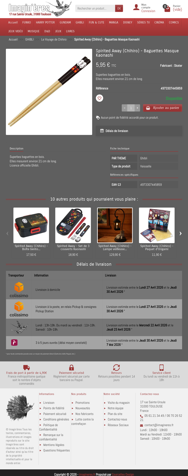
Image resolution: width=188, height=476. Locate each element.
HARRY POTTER (45, 22)
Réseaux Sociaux (118, 425)
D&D (47, 31)
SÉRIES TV (143, 22)
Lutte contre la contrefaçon (82, 421)
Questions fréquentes (56, 450)
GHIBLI (80, 22)
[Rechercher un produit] (95, 8)
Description (16, 148)
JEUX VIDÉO (15, 31)
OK (119, 8)
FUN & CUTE (96, 22)
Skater (178, 65)
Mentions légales (53, 445)
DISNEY (127, 22)
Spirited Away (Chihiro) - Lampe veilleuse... (114, 247)
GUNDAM (65, 22)
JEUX (58, 31)
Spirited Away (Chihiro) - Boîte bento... (31, 247)
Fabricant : (166, 65)
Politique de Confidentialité (48, 427)
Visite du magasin (119, 402)
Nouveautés (82, 408)
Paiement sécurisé (54, 414)
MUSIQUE (33, 31)
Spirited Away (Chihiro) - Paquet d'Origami (156, 247)
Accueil (13, 22)
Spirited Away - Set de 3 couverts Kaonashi (73, 247)
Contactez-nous (117, 419)
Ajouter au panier (162, 108)
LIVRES (70, 31)
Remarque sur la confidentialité (51, 437)
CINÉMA (159, 22)
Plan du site (115, 414)
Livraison (48, 402)
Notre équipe (115, 408)
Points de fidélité (53, 408)
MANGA (113, 22)
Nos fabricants (84, 414)
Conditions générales (56, 419)
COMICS (174, 22)
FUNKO (26, 22)
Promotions (82, 402)
